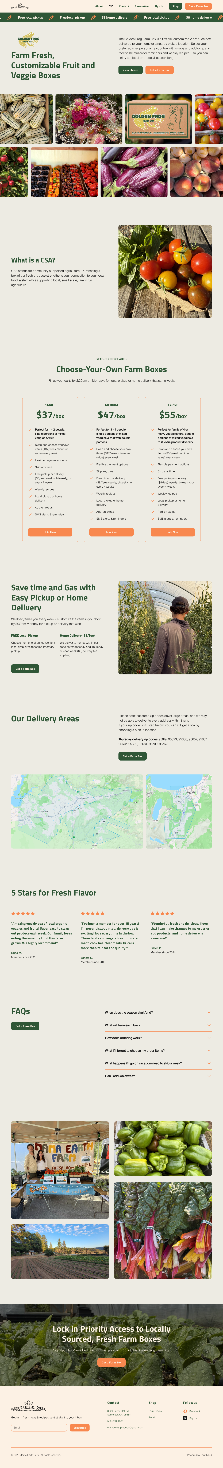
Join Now (50, 532)
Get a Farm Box (198, 6)
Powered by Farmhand (199, 1455)
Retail (152, 1417)
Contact (124, 6)
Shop (175, 6)
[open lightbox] (60, 1170)
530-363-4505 (115, 1421)
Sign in (159, 6)
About (99, 6)
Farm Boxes (155, 1411)
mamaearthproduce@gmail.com (125, 1427)
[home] (20, 6)
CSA (111, 6)
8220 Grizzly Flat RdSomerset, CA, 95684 (119, 1413)
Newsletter (142, 6)
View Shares (130, 70)
